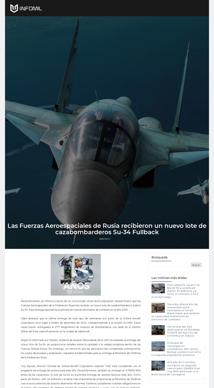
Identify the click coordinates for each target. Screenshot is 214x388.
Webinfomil (104, 239)
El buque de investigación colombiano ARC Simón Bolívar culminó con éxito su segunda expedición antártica (176, 348)
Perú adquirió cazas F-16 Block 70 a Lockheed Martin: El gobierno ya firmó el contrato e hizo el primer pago (175, 291)
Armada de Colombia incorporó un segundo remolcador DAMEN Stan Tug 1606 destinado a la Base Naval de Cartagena (175, 368)
